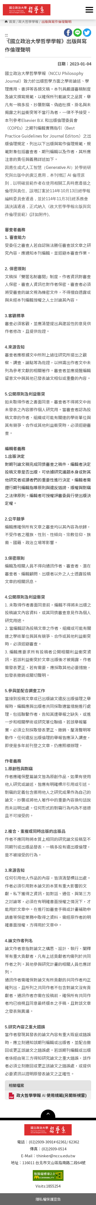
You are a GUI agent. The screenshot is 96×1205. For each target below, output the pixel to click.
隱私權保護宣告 (48, 1199)
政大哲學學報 (28, 21)
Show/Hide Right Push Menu (89, 10)
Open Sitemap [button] (48, 1114)
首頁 (12, 21)
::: (6, 35)
